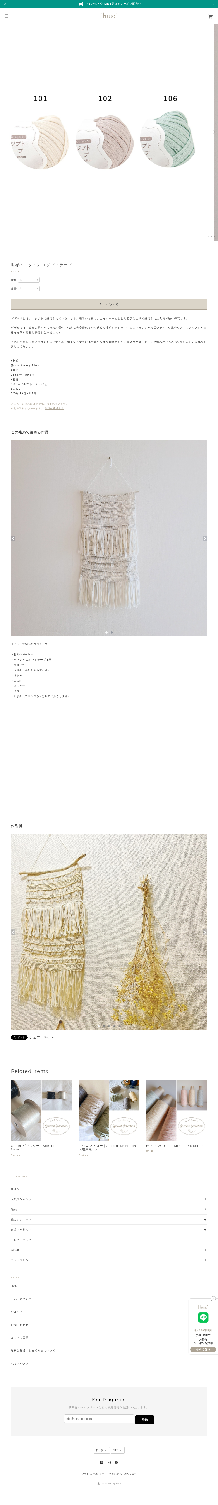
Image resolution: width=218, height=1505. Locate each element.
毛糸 (14, 1209)
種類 (14, 280)
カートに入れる (109, 304)
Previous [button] (4, 132)
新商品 (15, 1189)
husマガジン (19, 1363)
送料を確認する (54, 408)
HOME (15, 1286)
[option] (109, 132)
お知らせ (17, 1311)
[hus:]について (21, 1298)
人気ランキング (21, 1199)
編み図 (15, 1249)
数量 (14, 288)
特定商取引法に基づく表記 (122, 1474)
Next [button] (213, 132)
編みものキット (21, 1219)
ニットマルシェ (21, 1260)
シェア (35, 1037)
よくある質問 (20, 1337)
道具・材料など (21, 1229)
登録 (145, 1419)
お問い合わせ (20, 1324)
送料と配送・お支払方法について (33, 1350)
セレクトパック (21, 1239)
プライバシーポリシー (93, 1474)
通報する (49, 1037)
